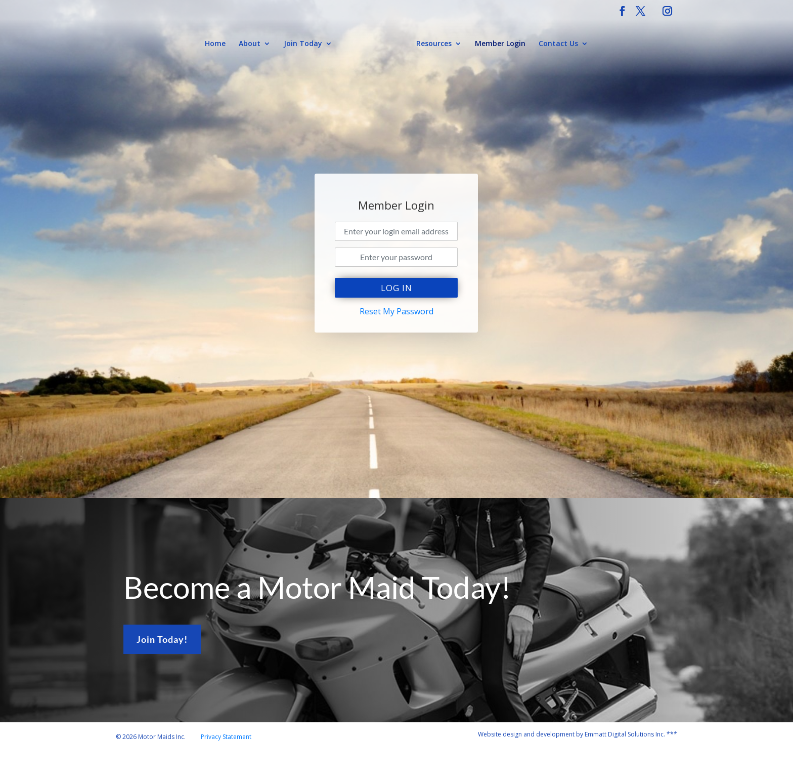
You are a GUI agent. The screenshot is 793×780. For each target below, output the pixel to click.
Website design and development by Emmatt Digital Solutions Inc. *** (577, 734)
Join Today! (162, 639)
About (249, 44)
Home (215, 44)
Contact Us (558, 44)
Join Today (303, 44)
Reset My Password (396, 311)
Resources (434, 44)
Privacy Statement (226, 736)
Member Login (500, 44)
